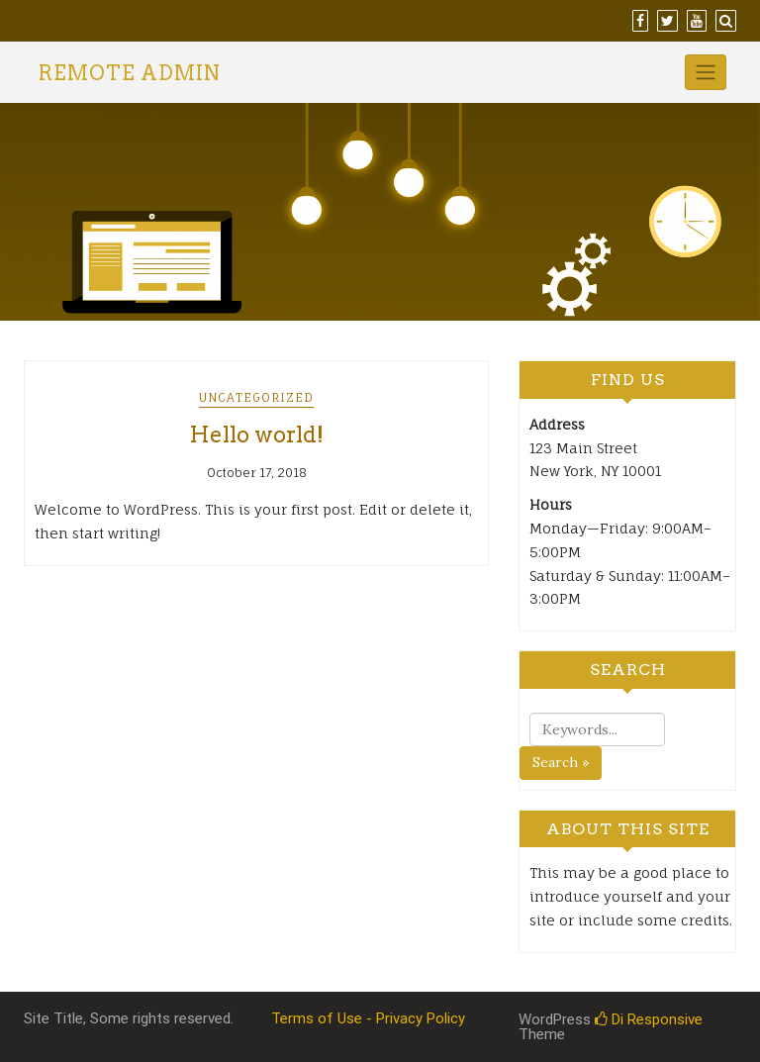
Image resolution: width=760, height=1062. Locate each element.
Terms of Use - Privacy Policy (368, 1018)
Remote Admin (130, 73)
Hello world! (256, 434)
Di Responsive (649, 1019)
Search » (560, 762)
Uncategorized (256, 397)
